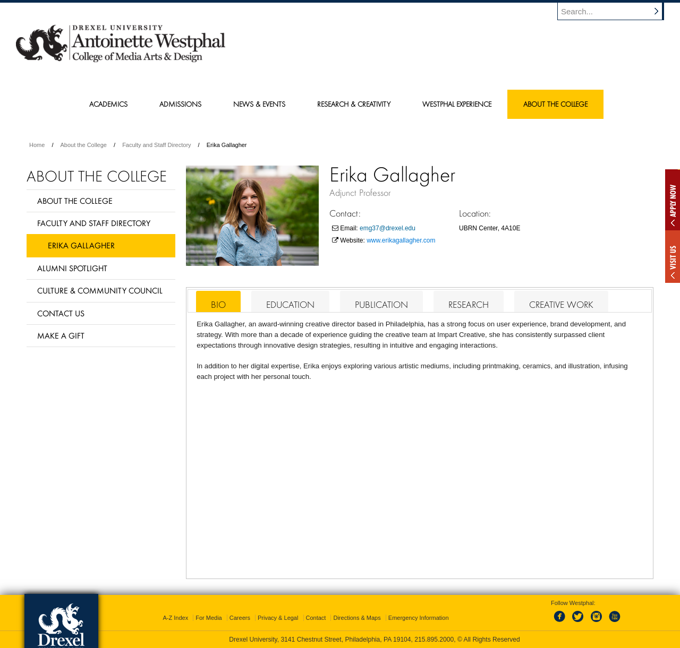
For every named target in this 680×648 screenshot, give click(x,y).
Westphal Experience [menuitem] (456, 104)
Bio (218, 304)
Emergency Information (418, 618)
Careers (240, 618)
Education (290, 304)
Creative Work (561, 304)
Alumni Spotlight (72, 268)
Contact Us (60, 313)
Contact (316, 618)
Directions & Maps (356, 618)
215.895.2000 (434, 639)
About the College (84, 145)
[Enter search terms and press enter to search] (616, 11)
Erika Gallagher (81, 245)
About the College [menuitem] (555, 104)
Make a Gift (60, 335)
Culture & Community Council (100, 290)
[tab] (218, 301)
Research (468, 304)
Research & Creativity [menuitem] (353, 104)
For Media (209, 618)
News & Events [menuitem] (259, 104)
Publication (381, 304)
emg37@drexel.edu (387, 228)
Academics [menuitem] (108, 104)
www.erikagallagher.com (401, 240)
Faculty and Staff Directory (156, 145)
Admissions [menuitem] (180, 104)
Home (37, 145)
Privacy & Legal (278, 618)
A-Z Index (175, 618)
